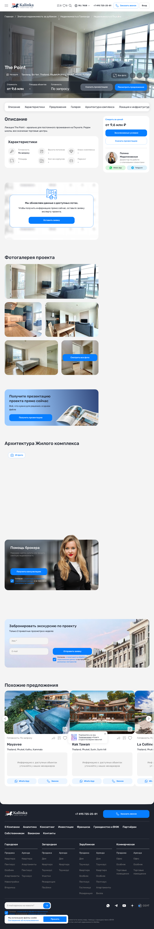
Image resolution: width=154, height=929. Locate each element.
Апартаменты (12, 876)
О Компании (12, 827)
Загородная (49, 844)
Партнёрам (130, 827)
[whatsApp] (108, 905)
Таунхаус (27, 876)
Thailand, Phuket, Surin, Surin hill (89, 749)
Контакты (49, 833)
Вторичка (10, 887)
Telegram (137, 167)
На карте (12, 74)
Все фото (119, 75)
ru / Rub (80, 5)
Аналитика (29, 827)
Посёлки (46, 887)
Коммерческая (125, 844)
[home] (22, 5)
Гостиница (85, 887)
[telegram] (116, 905)
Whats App (115, 167)
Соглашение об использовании (23, 920)
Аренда (26, 852)
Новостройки (12, 881)
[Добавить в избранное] (139, 75)
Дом (44, 858)
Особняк (9, 870)
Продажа (10, 852)
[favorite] (64, 5)
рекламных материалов (24, 583)
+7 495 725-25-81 (86, 814)
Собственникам (14, 833)
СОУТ (146, 905)
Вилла (99, 893)
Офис (119, 858)
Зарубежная (87, 844)
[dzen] (132, 905)
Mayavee (14, 744)
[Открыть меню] (6, 5)
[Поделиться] (146, 75)
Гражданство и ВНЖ (106, 827)
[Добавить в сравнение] (132, 75)
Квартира (10, 858)
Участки (46, 876)
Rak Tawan (81, 744)
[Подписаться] (46, 905)
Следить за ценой (114, 119)
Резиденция (48, 881)
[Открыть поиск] (70, 5)
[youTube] (124, 905)
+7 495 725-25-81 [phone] (102, 5)
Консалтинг (47, 827)
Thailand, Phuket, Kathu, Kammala (25, 749)
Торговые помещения (122, 872)
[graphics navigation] (16, 455)
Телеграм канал (85, 737)
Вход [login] (144, 5)
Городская (11, 844)
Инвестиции (65, 827)
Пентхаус (10, 864)
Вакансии (34, 833)
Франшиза (83, 827)
